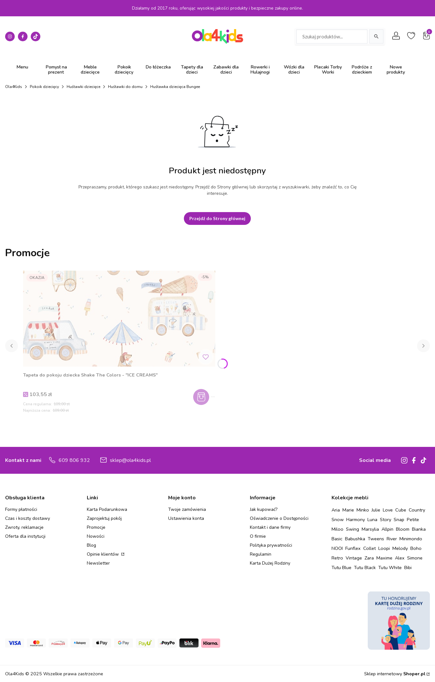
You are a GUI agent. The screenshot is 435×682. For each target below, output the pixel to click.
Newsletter (98, 563)
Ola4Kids (13, 86)
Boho (416, 548)
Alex (400, 558)
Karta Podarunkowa (107, 509)
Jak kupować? (263, 509)
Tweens (376, 538)
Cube (400, 510)
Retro (337, 558)
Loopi (384, 548)
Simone (415, 558)
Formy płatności (21, 509)
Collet (369, 548)
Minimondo (410, 538)
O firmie (258, 536)
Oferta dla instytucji (25, 536)
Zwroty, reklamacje (24, 527)
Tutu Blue (341, 567)
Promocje (96, 527)
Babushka (355, 538)
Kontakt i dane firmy (270, 527)
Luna (372, 519)
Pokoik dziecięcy (44, 86)
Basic (337, 538)
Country (417, 510)
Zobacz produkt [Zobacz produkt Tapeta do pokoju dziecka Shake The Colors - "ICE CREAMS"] (206, 397)
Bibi (408, 567)
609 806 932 (74, 460)
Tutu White (390, 567)
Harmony (355, 519)
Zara (369, 558)
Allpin (387, 529)
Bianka (419, 529)
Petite (413, 519)
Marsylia (370, 529)
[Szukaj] (376, 36)
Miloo (337, 529)
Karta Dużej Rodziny (270, 563)
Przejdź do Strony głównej (217, 218)
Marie (348, 510)
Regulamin (260, 554)
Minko (363, 510)
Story (385, 519)
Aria (336, 510)
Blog (91, 545)
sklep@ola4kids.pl (130, 460)
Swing (352, 529)
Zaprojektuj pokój (104, 518)
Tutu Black (365, 567)
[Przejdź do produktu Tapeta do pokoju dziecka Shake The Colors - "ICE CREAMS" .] (119, 319)
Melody (400, 548)
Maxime (384, 558)
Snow (338, 519)
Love (388, 510)
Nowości (95, 536)
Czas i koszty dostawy (27, 518)
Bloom (402, 529)
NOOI (337, 548)
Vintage (354, 558)
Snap (399, 519)
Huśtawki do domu (125, 86)
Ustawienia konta (186, 518)
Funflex (353, 548)
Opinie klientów (103, 554)
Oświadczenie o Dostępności (279, 518)
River (392, 538)
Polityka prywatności (271, 545)
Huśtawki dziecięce (83, 86)
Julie (376, 510)
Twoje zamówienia (187, 509)
